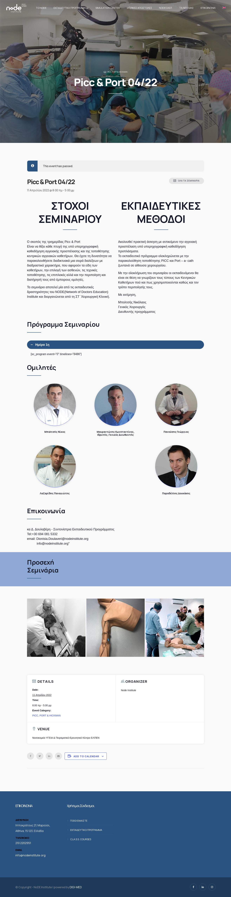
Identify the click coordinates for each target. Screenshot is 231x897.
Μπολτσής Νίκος (55, 405)
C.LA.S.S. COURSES (80, 839)
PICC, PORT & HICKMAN (117, 72)
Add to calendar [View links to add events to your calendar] (86, 756)
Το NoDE (41, 7)
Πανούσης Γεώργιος (176, 405)
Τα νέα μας (186, 7)
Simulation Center (107, 7)
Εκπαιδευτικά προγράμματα (71, 7)
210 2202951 (23, 843)
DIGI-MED (76, 887)
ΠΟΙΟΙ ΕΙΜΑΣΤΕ (78, 820)
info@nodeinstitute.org (30, 855)
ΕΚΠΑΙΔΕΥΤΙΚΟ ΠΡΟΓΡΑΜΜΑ (86, 830)
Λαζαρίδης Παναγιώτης (55, 466)
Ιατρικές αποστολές (139, 7)
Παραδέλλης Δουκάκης (176, 466)
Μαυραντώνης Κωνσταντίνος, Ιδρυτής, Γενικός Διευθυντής (115, 405)
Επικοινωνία (208, 7)
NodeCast (165, 7)
